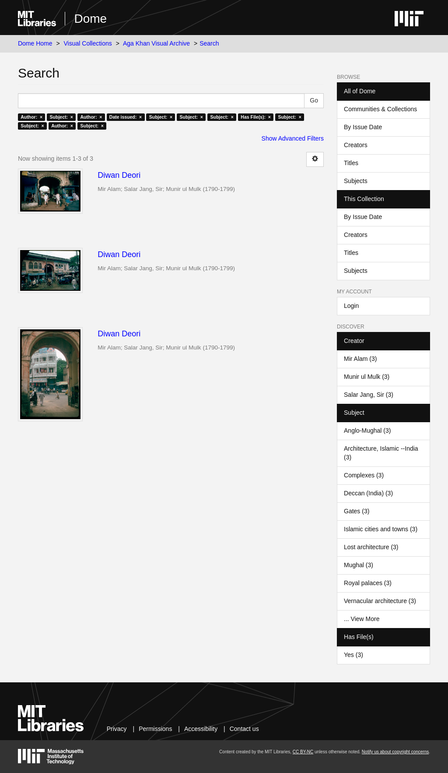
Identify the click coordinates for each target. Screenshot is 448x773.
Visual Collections (88, 43)
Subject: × (61, 117)
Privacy (117, 728)
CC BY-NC (303, 751)
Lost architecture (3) (371, 547)
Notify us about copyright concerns (395, 751)
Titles (351, 162)
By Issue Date (363, 127)
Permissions (155, 728)
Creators (356, 144)
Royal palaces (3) (368, 582)
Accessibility (200, 728)
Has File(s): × (256, 117)
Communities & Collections (380, 109)
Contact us (244, 728)
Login (351, 305)
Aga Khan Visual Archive (156, 43)
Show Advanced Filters (293, 138)
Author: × (31, 117)
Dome (90, 18)
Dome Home (35, 43)
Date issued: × (125, 117)
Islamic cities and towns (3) (380, 529)
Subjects (356, 180)
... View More (361, 618)
